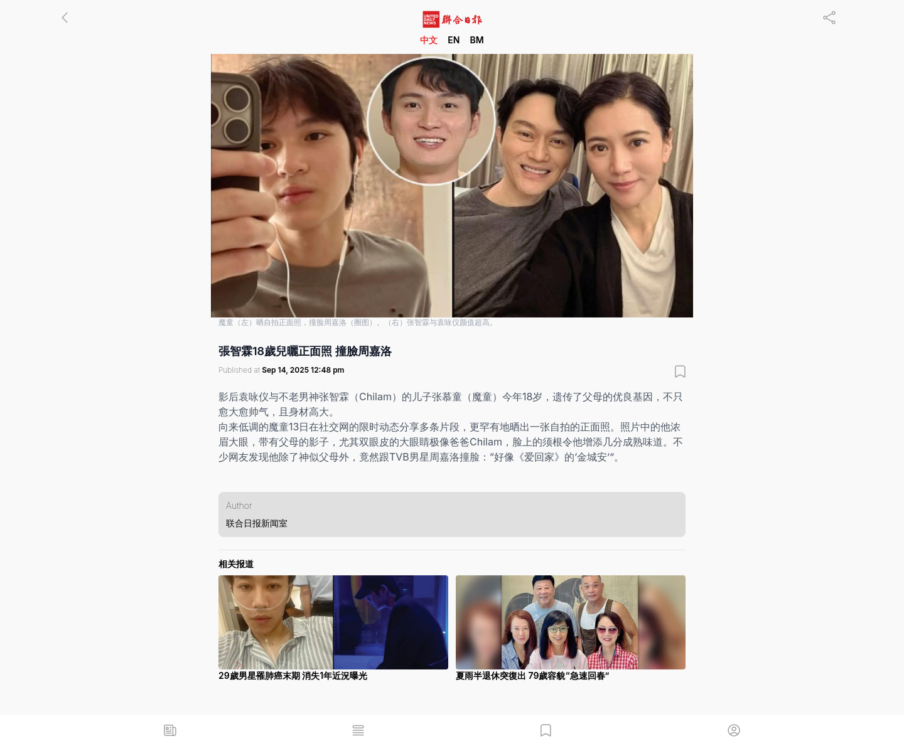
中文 (429, 40)
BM (476, 40)
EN (454, 40)
